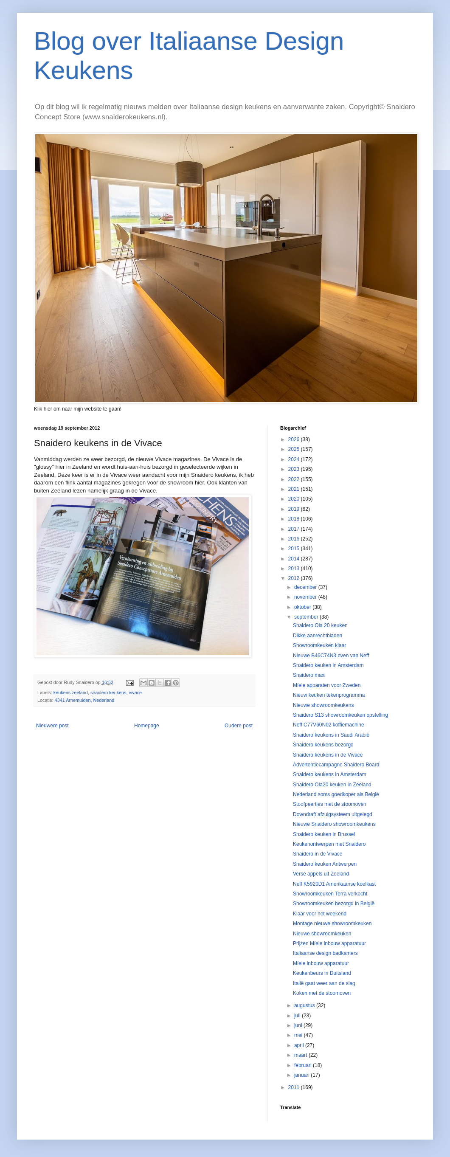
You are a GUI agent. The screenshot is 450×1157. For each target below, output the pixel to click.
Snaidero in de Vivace (318, 854)
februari (303, 1065)
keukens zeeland (70, 692)
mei (299, 1035)
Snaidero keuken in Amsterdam (328, 665)
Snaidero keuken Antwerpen (325, 864)
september (307, 617)
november (306, 597)
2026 (294, 439)
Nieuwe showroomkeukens (323, 705)
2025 (294, 449)
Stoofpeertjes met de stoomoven (329, 804)
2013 (294, 568)
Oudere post (239, 726)
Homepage (146, 726)
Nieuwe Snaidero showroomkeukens (334, 824)
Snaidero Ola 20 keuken (320, 625)
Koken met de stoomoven (322, 993)
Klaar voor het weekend (319, 914)
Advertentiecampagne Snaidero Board (336, 765)
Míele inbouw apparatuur (321, 963)
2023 (294, 469)
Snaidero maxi (309, 675)
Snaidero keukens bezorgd (323, 745)
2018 (294, 519)
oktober (303, 607)
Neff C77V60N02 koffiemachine (328, 725)
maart (301, 1055)
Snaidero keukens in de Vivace (328, 755)
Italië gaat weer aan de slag (324, 983)
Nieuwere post (52, 726)
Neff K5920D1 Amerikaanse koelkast (334, 884)
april (299, 1045)
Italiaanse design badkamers (325, 953)
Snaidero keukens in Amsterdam (329, 774)
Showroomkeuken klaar (319, 645)
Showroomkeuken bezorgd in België (333, 903)
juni (299, 1025)
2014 (294, 559)
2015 (294, 549)
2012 (294, 578)
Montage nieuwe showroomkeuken (332, 923)
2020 (294, 499)
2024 (294, 459)
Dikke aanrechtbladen (317, 636)
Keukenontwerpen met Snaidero (329, 844)
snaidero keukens (108, 692)
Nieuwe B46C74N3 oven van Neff (331, 656)
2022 (294, 479)
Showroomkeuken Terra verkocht (330, 894)
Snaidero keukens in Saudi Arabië (331, 735)
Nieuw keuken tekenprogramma (329, 695)
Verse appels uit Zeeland (321, 874)
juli (298, 1016)
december (306, 587)
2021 (294, 489)
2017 (294, 529)
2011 (294, 1087)
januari (302, 1075)
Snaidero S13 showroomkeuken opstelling (340, 715)
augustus (305, 1005)
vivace (135, 692)
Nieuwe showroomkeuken (322, 934)
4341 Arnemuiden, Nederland (84, 700)
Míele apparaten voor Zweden (326, 685)
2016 (294, 539)
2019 (294, 509)
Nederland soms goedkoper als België (336, 794)
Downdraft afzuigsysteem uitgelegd (332, 814)
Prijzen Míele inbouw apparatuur (329, 943)
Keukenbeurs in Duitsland (322, 973)
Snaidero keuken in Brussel (324, 834)
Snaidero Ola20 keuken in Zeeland (332, 785)
